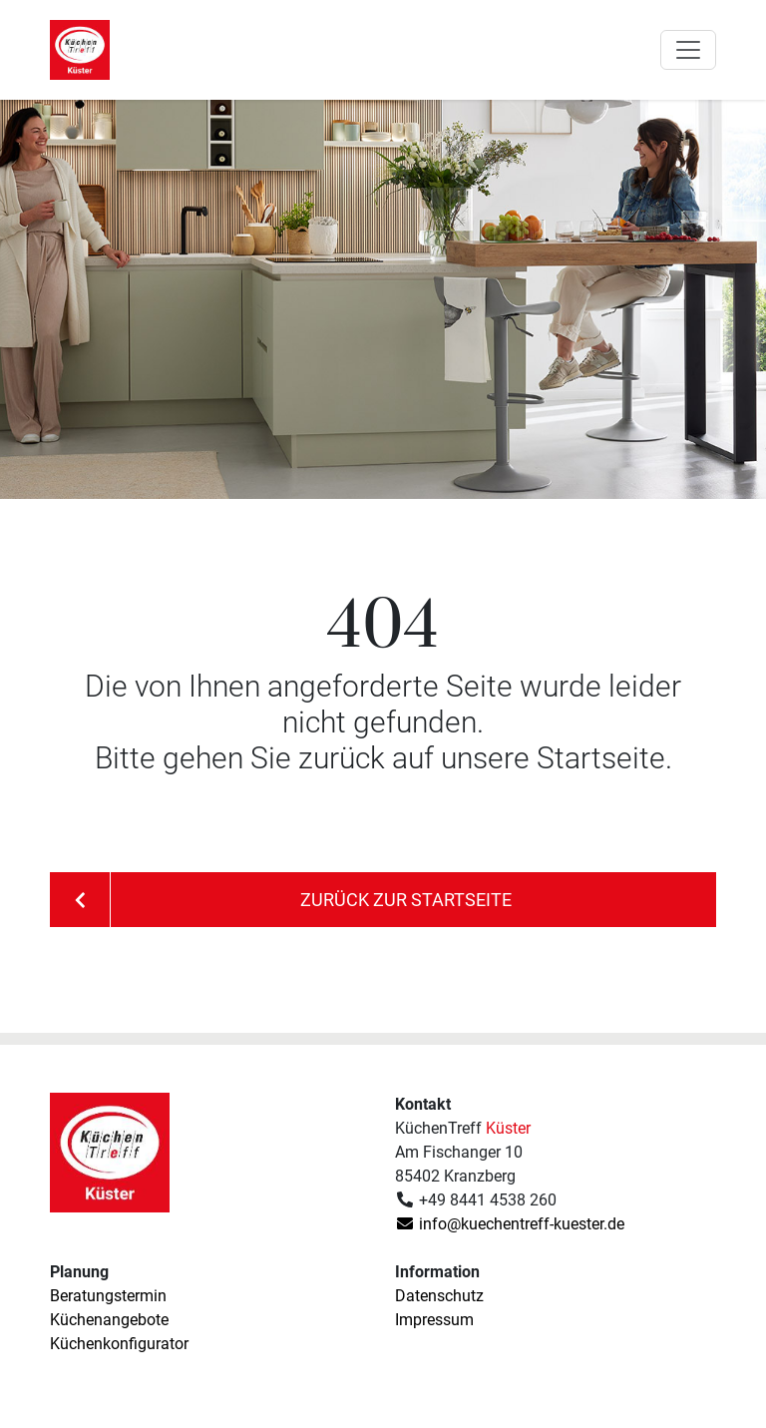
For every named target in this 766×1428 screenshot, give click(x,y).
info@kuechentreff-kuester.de (509, 1223)
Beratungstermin (108, 1295)
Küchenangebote (109, 1319)
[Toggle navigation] (688, 50)
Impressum (434, 1319)
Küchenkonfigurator (119, 1343)
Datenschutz (439, 1295)
